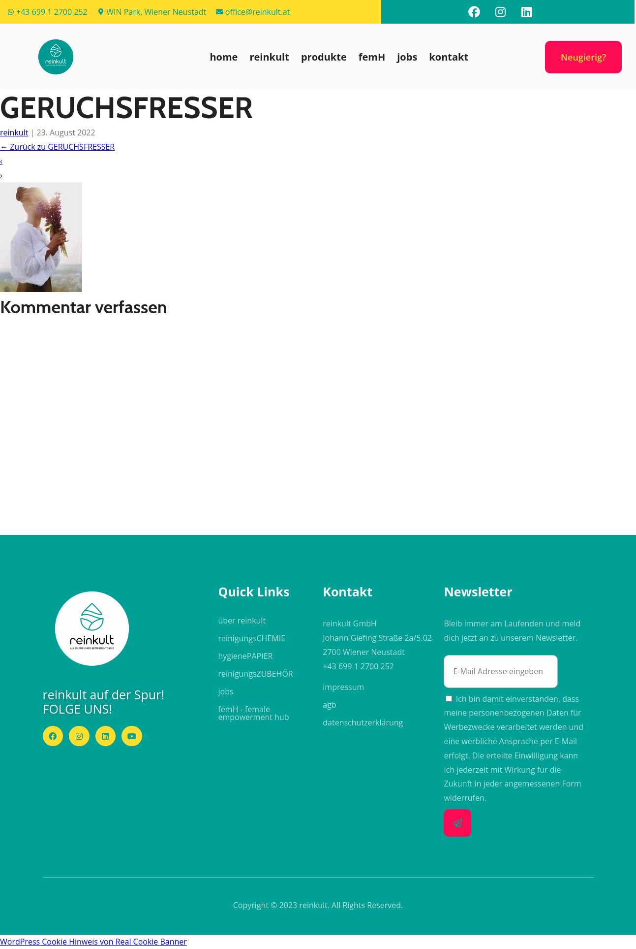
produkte (324, 57)
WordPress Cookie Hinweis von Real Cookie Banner (93, 941)
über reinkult (242, 620)
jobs (407, 57)
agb (329, 704)
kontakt (448, 57)
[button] (55, 56)
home (224, 57)
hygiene (245, 656)
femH (372, 57)
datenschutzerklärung (363, 722)
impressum (343, 687)
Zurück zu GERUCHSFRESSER (57, 146)
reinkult (269, 57)
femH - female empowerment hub (253, 713)
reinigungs (251, 638)
